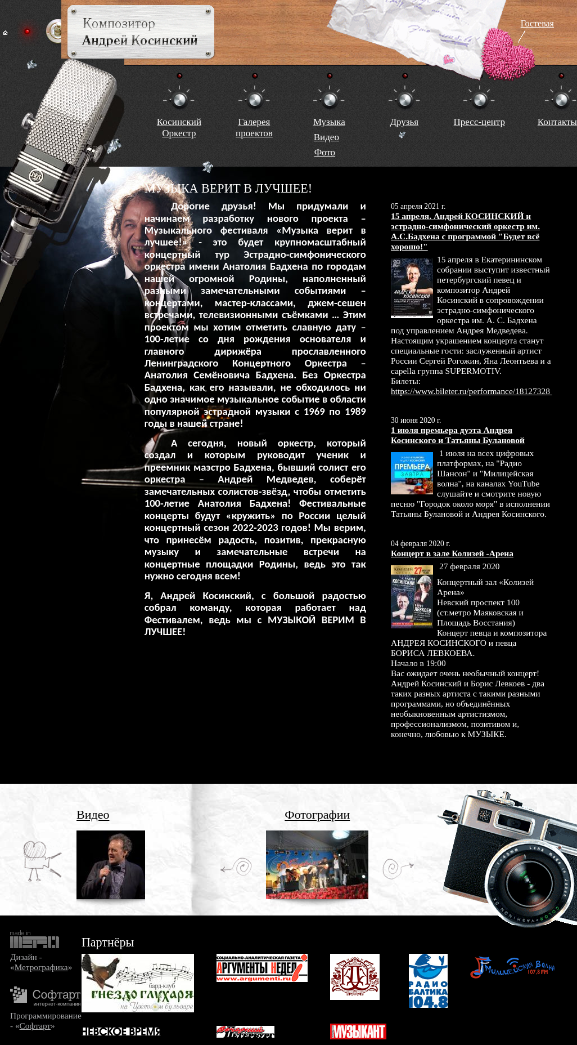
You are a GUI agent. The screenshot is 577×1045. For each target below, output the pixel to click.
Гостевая (537, 23)
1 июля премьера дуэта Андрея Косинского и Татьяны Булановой (458, 435)
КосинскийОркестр (179, 128)
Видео (326, 137)
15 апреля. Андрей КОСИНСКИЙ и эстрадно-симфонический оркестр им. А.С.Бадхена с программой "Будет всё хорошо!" (465, 231)
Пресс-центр (479, 122)
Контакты (557, 122)
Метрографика (41, 967)
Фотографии (317, 814)
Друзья (404, 122)
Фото (324, 152)
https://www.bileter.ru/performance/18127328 (471, 391)
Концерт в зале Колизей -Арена (452, 553)
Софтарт (35, 1025)
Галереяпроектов (254, 128)
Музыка (329, 122)
